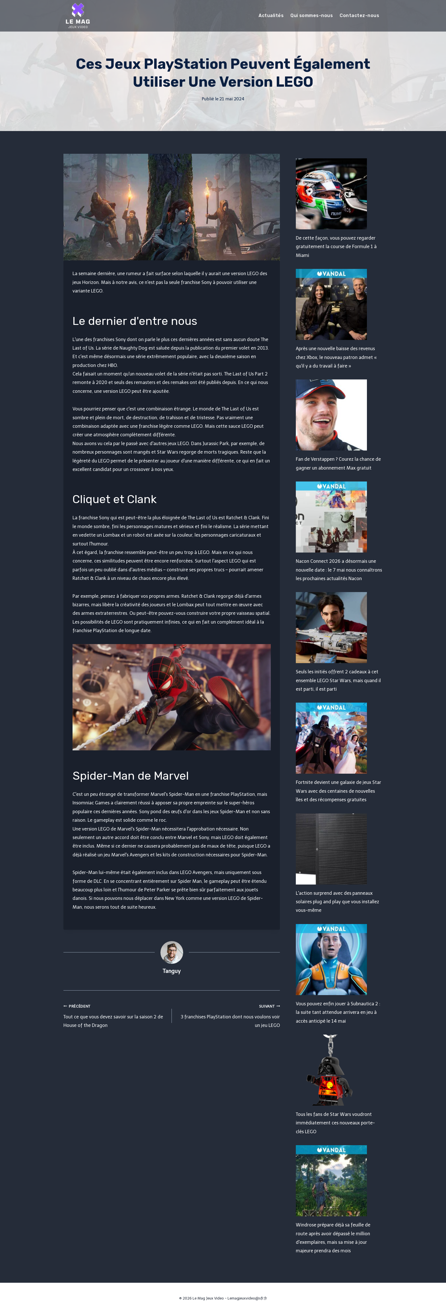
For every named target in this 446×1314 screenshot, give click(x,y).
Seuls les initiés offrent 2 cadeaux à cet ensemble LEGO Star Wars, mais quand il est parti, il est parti (338, 680)
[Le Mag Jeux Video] (77, 15)
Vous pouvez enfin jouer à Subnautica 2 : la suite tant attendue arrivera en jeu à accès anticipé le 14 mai (338, 1012)
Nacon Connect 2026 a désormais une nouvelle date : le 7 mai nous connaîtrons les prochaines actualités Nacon (339, 570)
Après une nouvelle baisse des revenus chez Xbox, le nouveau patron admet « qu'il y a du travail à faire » (336, 357)
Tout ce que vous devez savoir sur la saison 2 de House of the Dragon (115, 1015)
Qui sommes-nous (311, 15)
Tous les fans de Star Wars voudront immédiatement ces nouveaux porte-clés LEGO (335, 1123)
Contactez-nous (359, 15)
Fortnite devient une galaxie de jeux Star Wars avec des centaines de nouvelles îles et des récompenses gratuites (338, 791)
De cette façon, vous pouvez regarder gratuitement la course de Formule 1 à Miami (336, 246)
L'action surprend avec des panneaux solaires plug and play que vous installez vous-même (337, 901)
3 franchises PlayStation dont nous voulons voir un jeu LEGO (228, 1015)
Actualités (271, 15)
